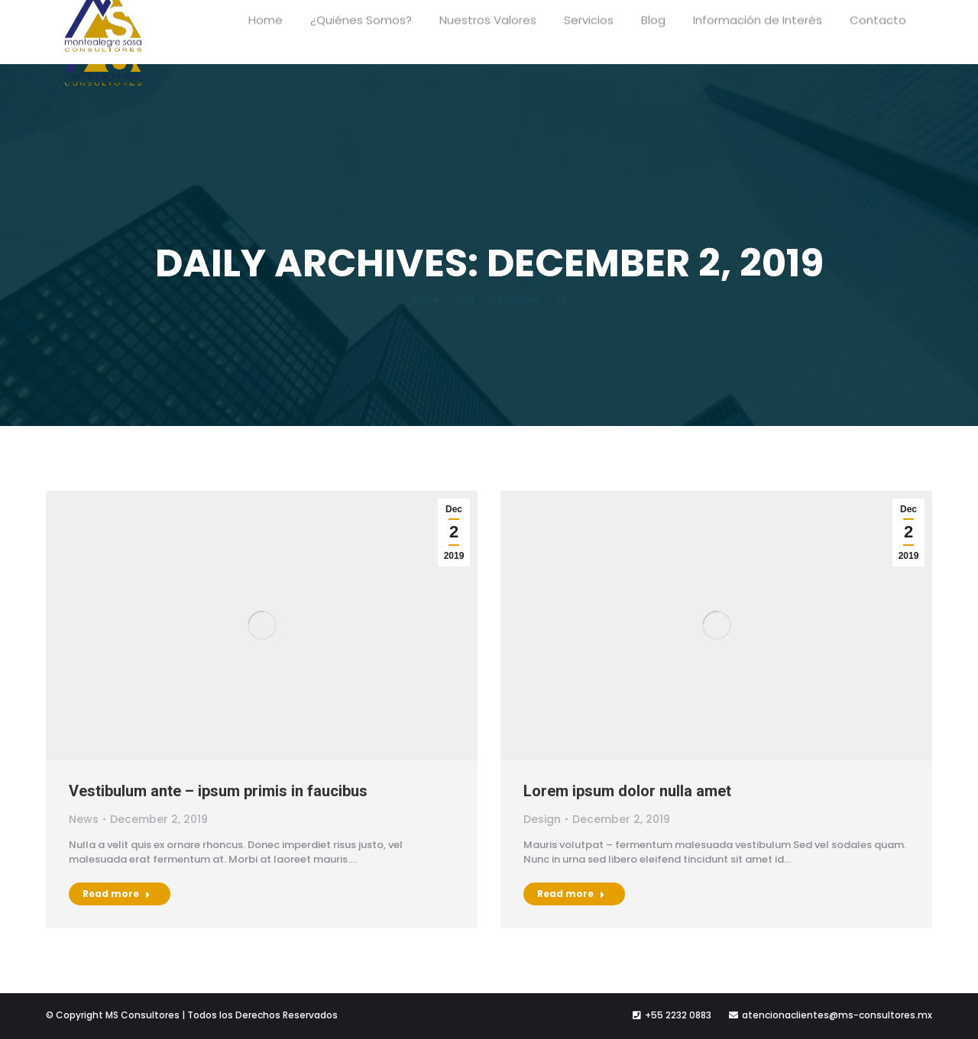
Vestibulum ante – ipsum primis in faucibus (218, 791)
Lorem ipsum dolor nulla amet (627, 791)
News (84, 819)
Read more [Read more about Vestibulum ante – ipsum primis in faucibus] (117, 893)
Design (542, 819)
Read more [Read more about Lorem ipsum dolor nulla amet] (571, 893)
